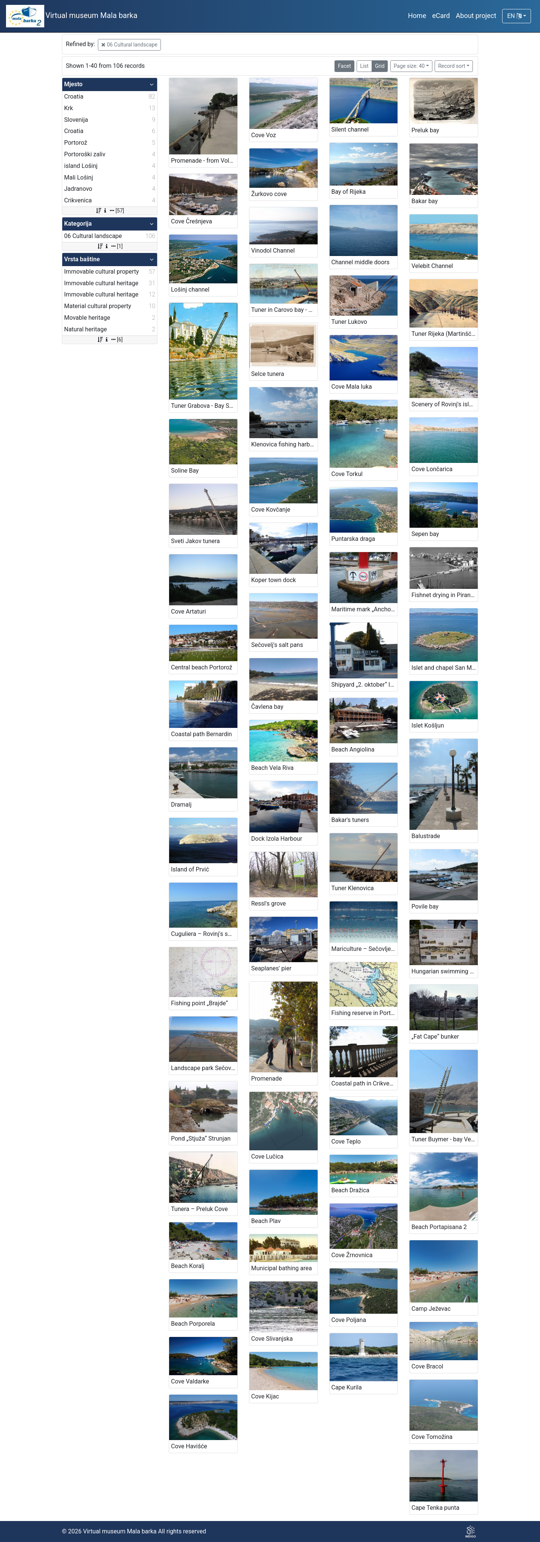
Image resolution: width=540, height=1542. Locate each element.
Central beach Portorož (201, 667)
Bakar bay (424, 201)
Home (417, 15)
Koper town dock (273, 580)
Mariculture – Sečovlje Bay (365, 948)
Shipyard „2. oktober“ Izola (365, 684)
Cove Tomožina (432, 1436)
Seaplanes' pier (271, 968)
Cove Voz (263, 135)
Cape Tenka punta (435, 1507)
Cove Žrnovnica (352, 1255)
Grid (380, 66)
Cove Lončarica (432, 469)
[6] (110, 340)
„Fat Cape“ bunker (435, 1036)
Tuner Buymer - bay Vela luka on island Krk (444, 1139)
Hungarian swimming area (444, 971)
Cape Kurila (347, 1387)
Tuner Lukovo (349, 321)
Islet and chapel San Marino (444, 667)
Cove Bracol (427, 1366)
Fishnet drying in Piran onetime (444, 595)
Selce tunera (267, 373)
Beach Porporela (193, 1323)
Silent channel (350, 129)
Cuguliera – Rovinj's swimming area (204, 933)
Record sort (451, 66)
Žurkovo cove (269, 194)
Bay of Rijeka (349, 191)
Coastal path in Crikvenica (365, 1083)
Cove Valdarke (190, 1381)
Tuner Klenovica (353, 888)
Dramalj (181, 804)
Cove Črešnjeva (191, 221)
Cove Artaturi (188, 611)
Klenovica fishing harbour (284, 444)
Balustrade (425, 836)
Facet (344, 66)
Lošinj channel (190, 289)
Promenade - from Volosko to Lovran (204, 160)
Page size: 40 (409, 66)
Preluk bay (425, 130)
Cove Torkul (347, 474)
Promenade (266, 1078)
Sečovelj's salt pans (277, 644)
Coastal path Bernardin (201, 734)
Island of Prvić (190, 869)
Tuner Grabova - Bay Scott (204, 405)
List (364, 66)
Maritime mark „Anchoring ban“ (365, 609)
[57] (109, 211)
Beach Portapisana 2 (439, 1227)
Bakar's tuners (350, 819)
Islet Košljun (427, 725)
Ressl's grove (268, 903)
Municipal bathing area (281, 1268)
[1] (110, 246)
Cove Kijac (265, 1396)
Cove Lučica (267, 1156)
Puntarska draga (353, 538)
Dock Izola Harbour (276, 838)
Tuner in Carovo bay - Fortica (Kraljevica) (284, 309)
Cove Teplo (346, 1141)
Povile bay (424, 906)
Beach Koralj (187, 1266)
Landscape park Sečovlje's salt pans (204, 1068)
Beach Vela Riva (272, 767)
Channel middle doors (361, 262)
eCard (441, 15)
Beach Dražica (351, 1190)
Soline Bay (185, 470)
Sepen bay (425, 533)
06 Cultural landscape (129, 45)
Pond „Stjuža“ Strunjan (201, 1138)
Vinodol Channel (273, 250)
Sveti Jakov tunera (195, 541)
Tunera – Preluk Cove (199, 1209)
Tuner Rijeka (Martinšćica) (444, 333)
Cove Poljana (349, 1319)
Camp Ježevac (430, 1308)
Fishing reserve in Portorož (365, 1013)
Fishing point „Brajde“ (199, 1003)
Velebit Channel (432, 265)
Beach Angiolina (353, 749)
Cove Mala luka (352, 386)
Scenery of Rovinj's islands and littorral (444, 404)
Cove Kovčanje (270, 509)
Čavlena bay (267, 706)
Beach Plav (266, 1221)
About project (476, 15)
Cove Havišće (189, 1446)
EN (514, 15)
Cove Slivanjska (272, 1338)
